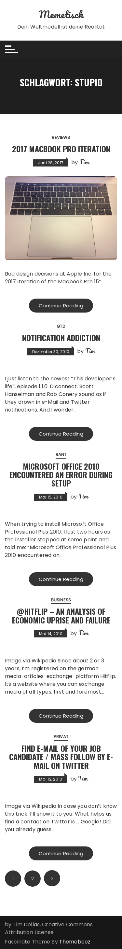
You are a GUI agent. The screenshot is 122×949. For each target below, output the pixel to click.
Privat (61, 736)
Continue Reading (61, 305)
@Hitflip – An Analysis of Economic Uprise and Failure (61, 615)
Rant (61, 454)
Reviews (61, 137)
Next (52, 878)
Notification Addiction (61, 337)
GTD (61, 326)
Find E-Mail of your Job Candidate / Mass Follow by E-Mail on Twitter (61, 756)
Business (61, 600)
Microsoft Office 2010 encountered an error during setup (61, 474)
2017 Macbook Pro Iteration (61, 148)
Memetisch (61, 14)
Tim (84, 162)
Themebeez (74, 941)
